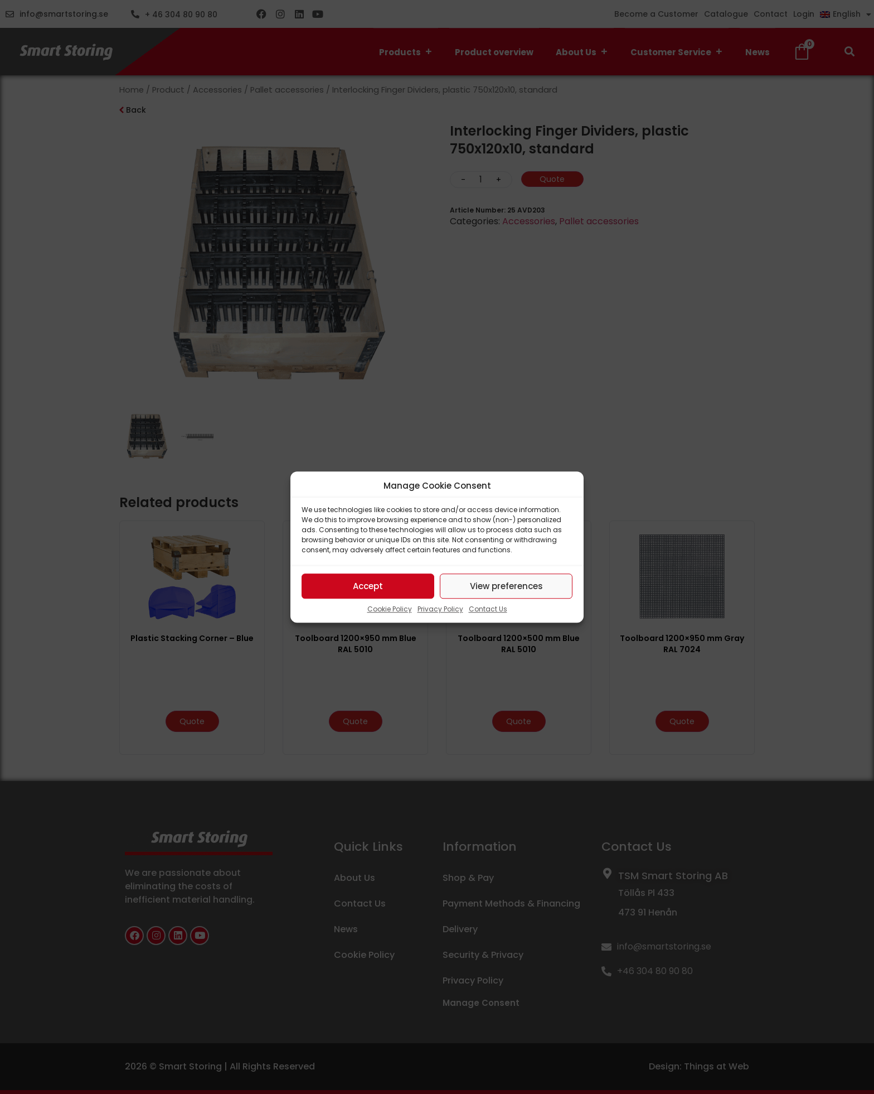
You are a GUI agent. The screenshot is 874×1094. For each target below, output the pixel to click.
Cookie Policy (389, 609)
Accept (368, 586)
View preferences (506, 586)
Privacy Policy (440, 609)
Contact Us (488, 609)
